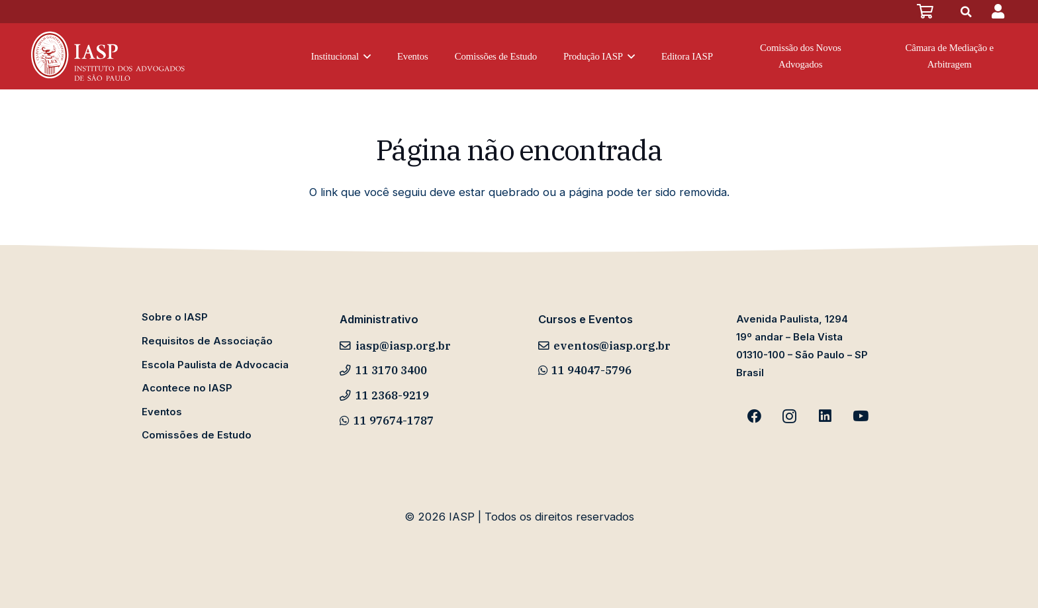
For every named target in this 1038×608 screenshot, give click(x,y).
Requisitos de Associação (207, 341)
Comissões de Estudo (197, 435)
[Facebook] (754, 416)
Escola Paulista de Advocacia (215, 365)
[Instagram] (790, 416)
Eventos (162, 412)
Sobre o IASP (175, 317)
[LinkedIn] (825, 416)
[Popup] (998, 12)
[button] (365, 56)
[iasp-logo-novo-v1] (106, 56)
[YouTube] (860, 416)
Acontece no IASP (187, 388)
